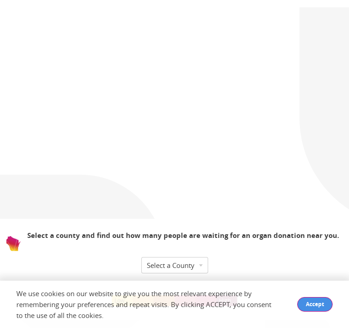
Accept (315, 304)
